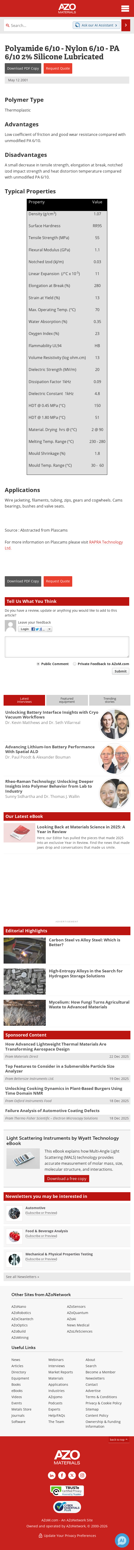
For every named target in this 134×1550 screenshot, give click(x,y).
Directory (18, 1372)
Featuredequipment (67, 700)
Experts (54, 1409)
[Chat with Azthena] (122, 1540)
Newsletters (95, 1378)
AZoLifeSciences (80, 1331)
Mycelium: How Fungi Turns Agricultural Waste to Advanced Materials (89, 1004)
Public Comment (55, 664)
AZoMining (20, 1337)
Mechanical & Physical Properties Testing (59, 1254)
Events (16, 1403)
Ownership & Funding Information (103, 1424)
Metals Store (21, 1409)
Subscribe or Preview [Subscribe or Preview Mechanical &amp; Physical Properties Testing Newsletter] (41, 1259)
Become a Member (101, 1372)
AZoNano (18, 1306)
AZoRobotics (21, 1312)
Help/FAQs (56, 1415)
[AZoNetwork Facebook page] (62, 1475)
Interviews (56, 1366)
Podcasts (55, 1403)
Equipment (20, 1378)
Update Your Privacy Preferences (67, 1535)
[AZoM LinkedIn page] (52, 1475)
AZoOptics (19, 1325)
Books (16, 1384)
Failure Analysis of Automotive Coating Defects (52, 1110)
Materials (55, 1378)
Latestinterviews (24, 700)
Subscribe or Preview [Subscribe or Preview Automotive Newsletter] (41, 1213)
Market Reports (60, 1372)
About (90, 1359)
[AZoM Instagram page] (82, 1475)
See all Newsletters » (22, 1276)
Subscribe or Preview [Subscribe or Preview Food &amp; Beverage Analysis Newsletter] (41, 1236)
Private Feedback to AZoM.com (103, 664)
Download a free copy (66, 1178)
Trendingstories (109, 700)
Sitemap (92, 1409)
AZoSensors (76, 1306)
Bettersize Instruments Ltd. (34, 1078)
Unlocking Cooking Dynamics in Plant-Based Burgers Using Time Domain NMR (63, 1091)
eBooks (17, 1390)
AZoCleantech (22, 1319)
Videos (16, 1397)
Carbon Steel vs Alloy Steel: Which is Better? (84, 942)
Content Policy (97, 1415)
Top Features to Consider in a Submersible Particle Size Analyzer (59, 1068)
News (15, 1359)
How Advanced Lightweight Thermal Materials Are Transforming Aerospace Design (55, 1046)
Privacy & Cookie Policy (104, 1403)
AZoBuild (18, 1331)
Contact (92, 1384)
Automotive (35, 1208)
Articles (17, 1366)
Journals (18, 1415)
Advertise (93, 1390)
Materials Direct (26, 1056)
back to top (119, 1439)
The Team (56, 1421)
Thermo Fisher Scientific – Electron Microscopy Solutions (56, 1118)
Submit (121, 671)
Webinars (56, 1359)
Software (18, 1421)
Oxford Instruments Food (33, 1100)
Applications (58, 1384)
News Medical (78, 1325)
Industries (56, 1390)
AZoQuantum (77, 1312)
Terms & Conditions (101, 1397)
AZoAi (71, 1319)
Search (91, 1366)
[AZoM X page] (72, 1475)
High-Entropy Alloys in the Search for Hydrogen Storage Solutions (86, 973)
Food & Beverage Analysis (47, 1231)
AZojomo (55, 1397)
